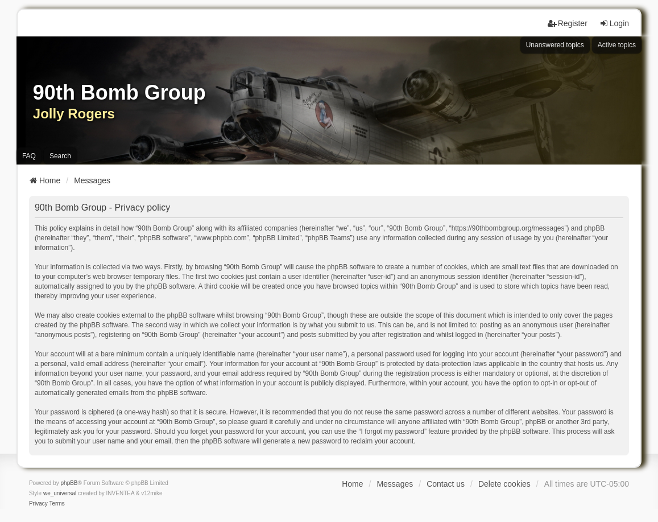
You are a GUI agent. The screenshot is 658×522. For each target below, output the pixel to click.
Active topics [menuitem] (617, 45)
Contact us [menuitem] (446, 483)
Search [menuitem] (60, 156)
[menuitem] (38, 504)
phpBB (69, 483)
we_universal (59, 493)
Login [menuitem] (614, 23)
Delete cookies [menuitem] (504, 483)
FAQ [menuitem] (29, 156)
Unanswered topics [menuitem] (555, 45)
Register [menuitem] (567, 23)
